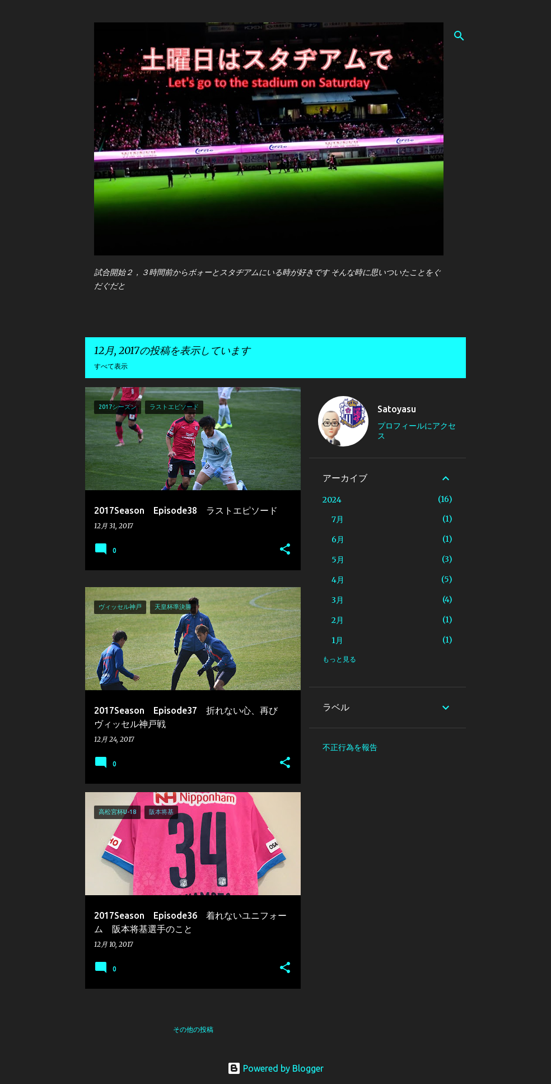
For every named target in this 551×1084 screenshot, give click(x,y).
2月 (337, 620)
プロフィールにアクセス (416, 430)
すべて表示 (111, 366)
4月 (337, 580)
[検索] (459, 35)
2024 (332, 500)
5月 (337, 560)
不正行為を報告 (350, 747)
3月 (337, 600)
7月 (337, 519)
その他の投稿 (193, 1029)
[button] (285, 549)
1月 (337, 640)
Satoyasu (396, 409)
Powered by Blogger (275, 1068)
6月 (337, 539)
